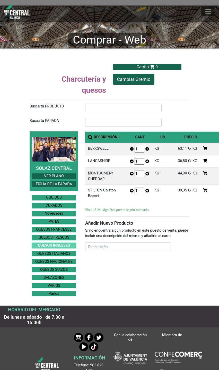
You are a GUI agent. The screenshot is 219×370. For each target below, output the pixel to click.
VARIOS (54, 285)
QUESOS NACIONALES (54, 261)
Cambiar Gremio (133, 79)
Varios (54, 293)
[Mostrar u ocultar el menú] (208, 11)
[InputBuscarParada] (123, 122)
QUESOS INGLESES (54, 245)
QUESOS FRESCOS (54, 237)
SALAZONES (53, 277)
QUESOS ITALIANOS (54, 253)
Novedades (54, 213)
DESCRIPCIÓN (105, 137)
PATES (54, 221)
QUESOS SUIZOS (54, 269)
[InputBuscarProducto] (123, 108)
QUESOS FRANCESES (54, 229)
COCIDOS (54, 197)
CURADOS (54, 205)
